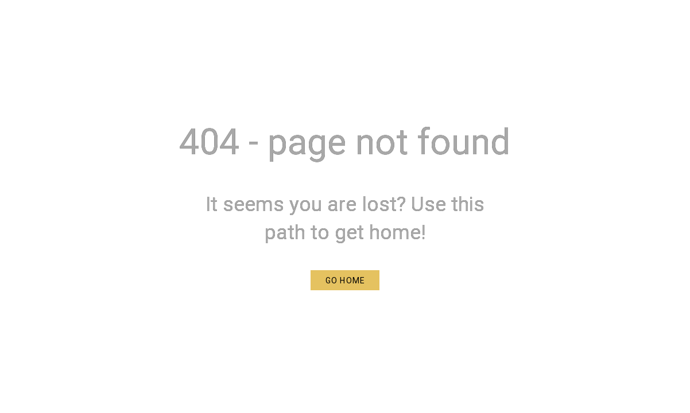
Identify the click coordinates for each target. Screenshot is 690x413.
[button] (345, 280)
